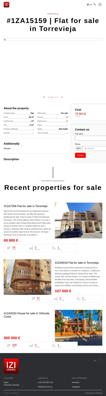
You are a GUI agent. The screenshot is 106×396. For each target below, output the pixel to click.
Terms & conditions (11, 393)
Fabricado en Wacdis (93, 393)
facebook (75, 382)
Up (98, 361)
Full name (79, 134)
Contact (80, 155)
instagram (76, 387)
